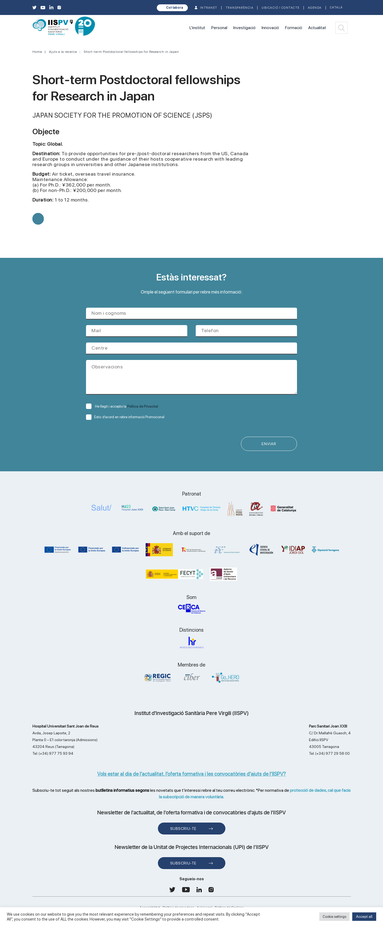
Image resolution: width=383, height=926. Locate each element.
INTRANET (208, 8)
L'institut (197, 27)
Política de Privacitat (142, 406)
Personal (219, 27)
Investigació (244, 27)
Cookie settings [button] (334, 917)
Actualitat (317, 27)
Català (336, 7)
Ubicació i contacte (281, 8)
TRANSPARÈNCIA (240, 8)
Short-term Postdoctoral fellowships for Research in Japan (131, 52)
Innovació (270, 27)
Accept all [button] (364, 916)
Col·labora (174, 8)
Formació (293, 27)
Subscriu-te (183, 828)
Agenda (315, 8)
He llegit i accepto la (122, 406)
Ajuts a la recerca (63, 52)
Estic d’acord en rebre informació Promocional (125, 417)
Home (37, 52)
